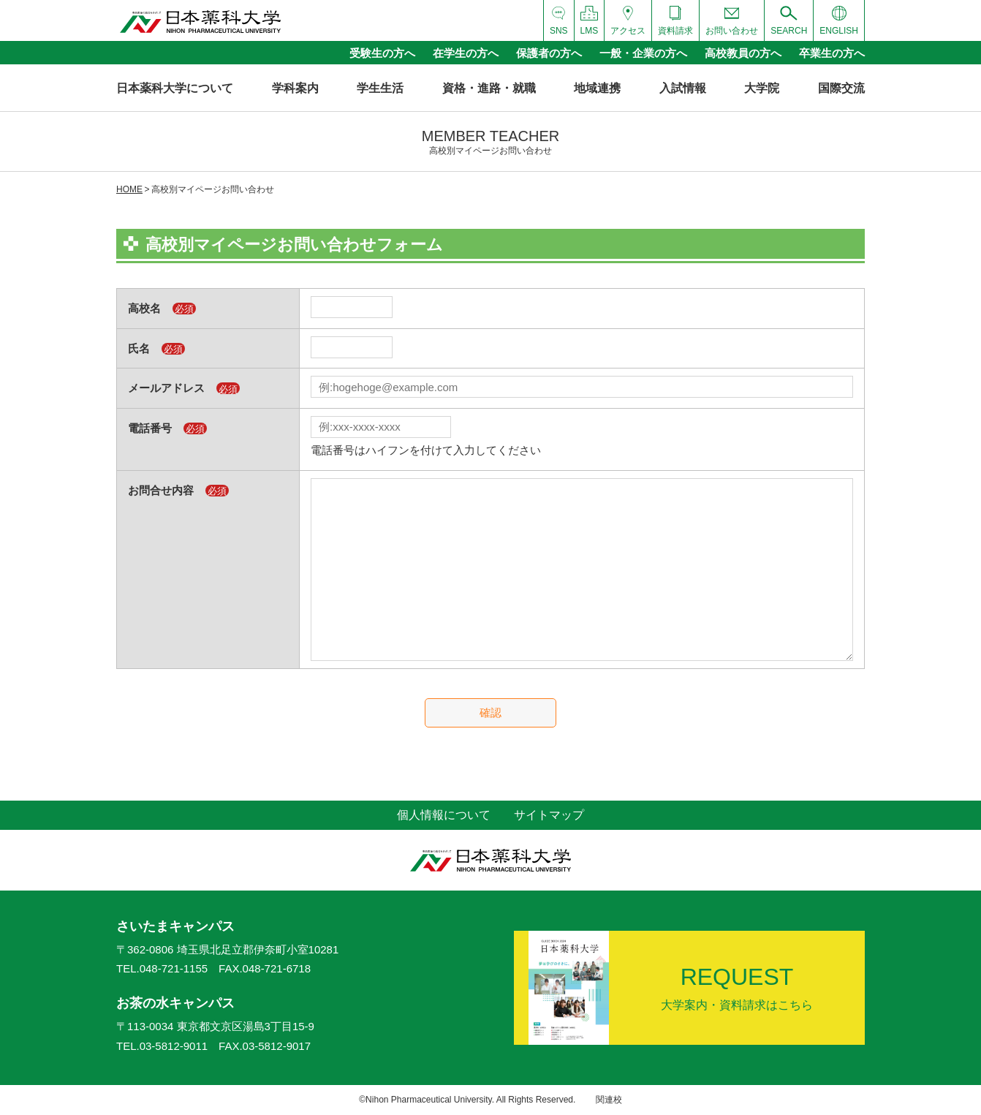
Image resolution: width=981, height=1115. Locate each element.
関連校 (609, 1100)
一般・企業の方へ (643, 53)
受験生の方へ (382, 53)
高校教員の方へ (743, 53)
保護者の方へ (549, 53)
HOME (129, 189)
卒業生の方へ (832, 53)
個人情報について (443, 815)
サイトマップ (549, 815)
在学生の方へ (466, 53)
